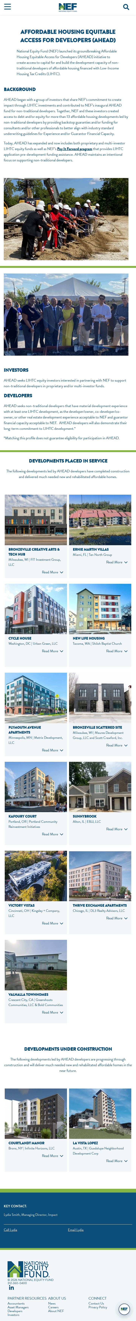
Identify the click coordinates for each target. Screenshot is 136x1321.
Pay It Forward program (74, 149)
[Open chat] (124, 1309)
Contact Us (96, 1303)
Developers (15, 1311)
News (51, 1303)
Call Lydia (10, 1229)
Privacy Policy (97, 1307)
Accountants (16, 1303)
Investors (13, 1315)
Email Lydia (76, 1229)
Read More (50, 572)
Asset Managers (18, 1307)
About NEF (56, 1311)
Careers (53, 1307)
